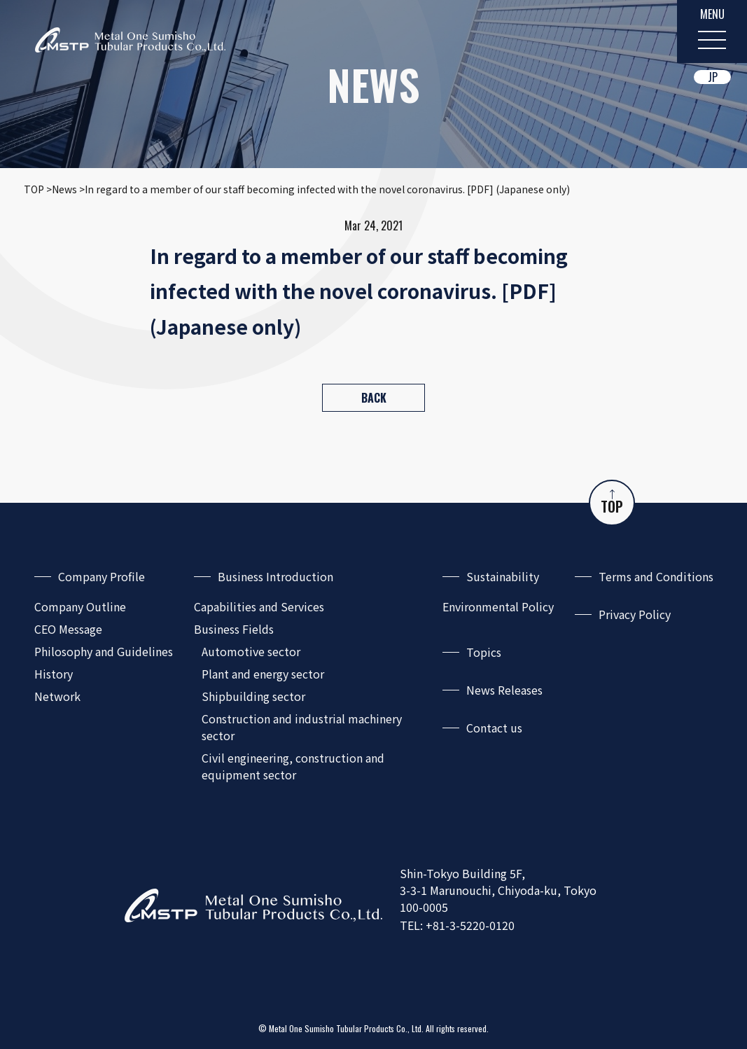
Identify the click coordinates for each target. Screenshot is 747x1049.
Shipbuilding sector (253, 696)
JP (713, 77)
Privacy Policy (635, 614)
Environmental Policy (498, 606)
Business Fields (234, 628)
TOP (612, 503)
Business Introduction (275, 576)
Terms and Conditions (656, 576)
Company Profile (101, 576)
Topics (483, 652)
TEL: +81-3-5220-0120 (457, 925)
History (53, 673)
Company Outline (80, 606)
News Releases (504, 689)
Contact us (494, 727)
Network (57, 696)
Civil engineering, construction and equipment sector (293, 766)
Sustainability (502, 576)
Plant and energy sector (263, 673)
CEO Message (68, 628)
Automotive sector (251, 651)
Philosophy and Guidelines (103, 651)
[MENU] (712, 31)
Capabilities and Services (259, 606)
